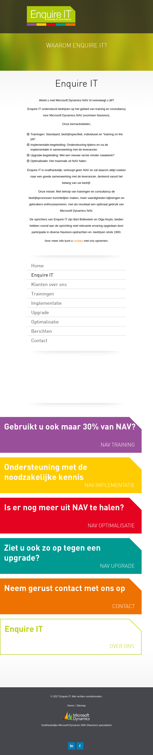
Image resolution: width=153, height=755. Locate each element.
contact (79, 240)
